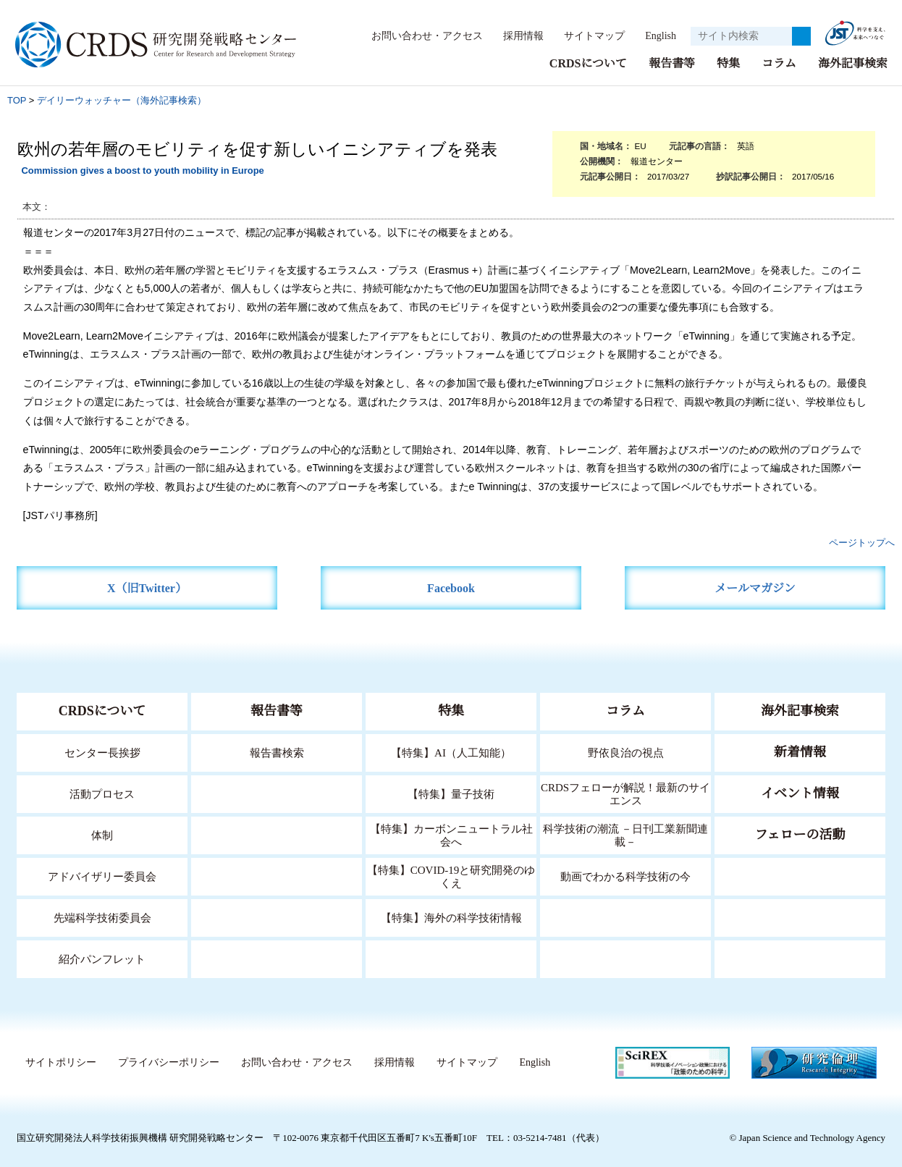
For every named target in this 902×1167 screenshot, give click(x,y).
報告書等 (672, 62)
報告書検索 (277, 751)
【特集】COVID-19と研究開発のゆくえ (451, 875)
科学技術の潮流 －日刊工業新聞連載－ (626, 834)
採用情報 (516, 35)
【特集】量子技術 (451, 793)
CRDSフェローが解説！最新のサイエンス (625, 793)
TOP (16, 99)
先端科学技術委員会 (102, 916)
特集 (728, 62)
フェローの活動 (800, 834)
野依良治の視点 (626, 751)
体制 (102, 834)
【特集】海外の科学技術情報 (451, 916)
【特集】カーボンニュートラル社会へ (451, 834)
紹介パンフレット (102, 958)
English (656, 35)
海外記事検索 (853, 62)
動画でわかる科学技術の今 (625, 875)
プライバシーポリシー (165, 1062)
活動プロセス (102, 793)
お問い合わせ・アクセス (420, 35)
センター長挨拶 (102, 751)
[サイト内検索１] (741, 36)
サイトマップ (586, 35)
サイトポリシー (57, 1062)
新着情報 (800, 751)
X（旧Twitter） (147, 587)
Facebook (451, 587)
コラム (779, 62)
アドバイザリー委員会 (102, 875)
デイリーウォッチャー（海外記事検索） (121, 99)
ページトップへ (862, 541)
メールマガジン (755, 587)
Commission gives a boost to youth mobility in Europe (142, 169)
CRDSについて (587, 62)
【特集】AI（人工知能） (451, 751)
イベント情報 (800, 792)
